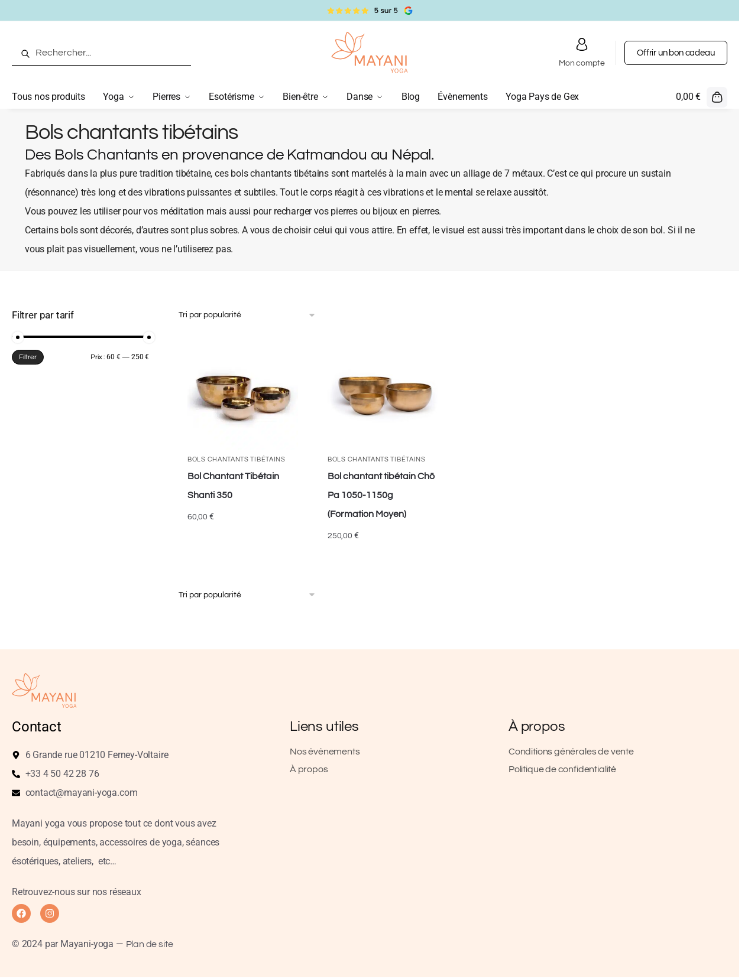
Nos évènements (325, 751)
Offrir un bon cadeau (675, 52)
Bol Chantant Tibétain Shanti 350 (233, 485)
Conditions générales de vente (571, 751)
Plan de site (149, 944)
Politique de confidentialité (562, 769)
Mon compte (581, 51)
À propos (309, 769)
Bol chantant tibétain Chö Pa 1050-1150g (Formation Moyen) (381, 495)
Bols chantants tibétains (236, 459)
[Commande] (247, 314)
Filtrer (28, 357)
